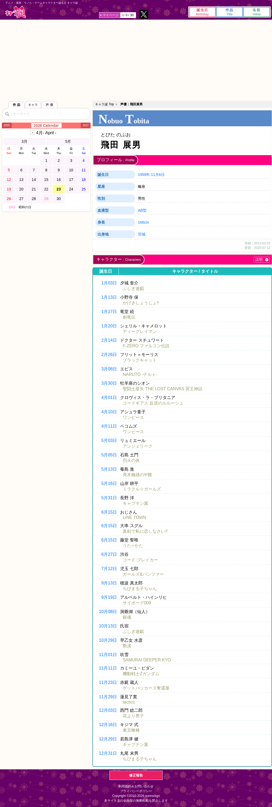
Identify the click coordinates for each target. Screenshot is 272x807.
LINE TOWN (134, 517)
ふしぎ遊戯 (133, 288)
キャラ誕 (15, 12)
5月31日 (109, 498)
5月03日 (109, 440)
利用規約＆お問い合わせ (136, 786)
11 (84, 170)
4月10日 (109, 412)
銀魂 (127, 617)
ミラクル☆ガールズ (142, 489)
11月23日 (108, 682)
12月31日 (108, 753)
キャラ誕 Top (104, 104)
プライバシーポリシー (136, 791)
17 (71, 179)
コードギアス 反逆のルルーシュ (153, 403)
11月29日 (108, 697)
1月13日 (109, 297)
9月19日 (109, 597)
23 (59, 189)
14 (34, 179)
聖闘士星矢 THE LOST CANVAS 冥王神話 (162, 389)
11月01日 (108, 654)
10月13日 (108, 626)
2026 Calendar (46, 125)
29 (46, 199)
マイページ (110, 15)
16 (59, 179)
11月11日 (108, 668)
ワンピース (133, 417)
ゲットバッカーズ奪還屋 (146, 688)
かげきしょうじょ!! (141, 303)
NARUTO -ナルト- (140, 374)
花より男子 (133, 716)
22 (46, 189)
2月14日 (109, 340)
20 (21, 189)
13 (21, 179)
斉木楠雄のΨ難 (137, 474)
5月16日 (109, 483)
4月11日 (109, 426)
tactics (129, 702)
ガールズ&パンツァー (143, 574)
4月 (46, 133)
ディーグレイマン (140, 331)
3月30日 (109, 383)
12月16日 (108, 724)
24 (71, 189)
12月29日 (108, 739)
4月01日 (109, 397)
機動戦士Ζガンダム (141, 673)
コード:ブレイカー (140, 560)
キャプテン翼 (135, 503)
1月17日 (109, 311)
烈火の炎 (131, 460)
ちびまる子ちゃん (140, 588)
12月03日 (108, 710)
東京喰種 (131, 730)
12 (9, 179)
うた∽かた (133, 545)
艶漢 (127, 646)
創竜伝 (129, 317)
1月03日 (109, 283)
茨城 (141, 234)
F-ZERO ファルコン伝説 (146, 346)
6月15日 (109, 512)
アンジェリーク (137, 446)
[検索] (7, 114)
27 (21, 199)
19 (9, 189)
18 (84, 179)
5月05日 (109, 455)
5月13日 (109, 469)
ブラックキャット (140, 360)
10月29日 (108, 640)
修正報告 (136, 775)
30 (59, 199)
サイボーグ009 (137, 603)
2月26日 (109, 354)
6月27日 (109, 554)
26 (9, 199)
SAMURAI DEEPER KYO (147, 660)
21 (34, 189)
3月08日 (109, 369)
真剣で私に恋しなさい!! (145, 531)
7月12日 (109, 568)
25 (84, 189)
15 (46, 179)
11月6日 (157, 174)
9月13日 (109, 583)
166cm (143, 222)
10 (71, 170)
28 (34, 199)
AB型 (142, 210)
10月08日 (108, 611)
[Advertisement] (136, 59)
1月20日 (109, 326)
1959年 (144, 174)
